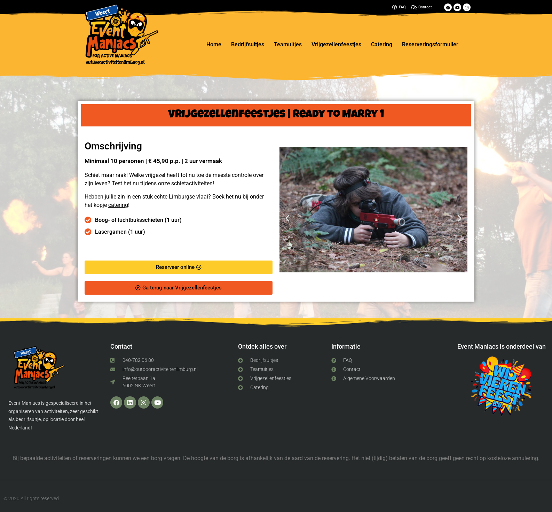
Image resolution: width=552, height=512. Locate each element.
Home (213, 44)
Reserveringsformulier (430, 44)
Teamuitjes (288, 44)
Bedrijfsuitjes (247, 44)
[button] (287, 218)
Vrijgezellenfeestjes (336, 44)
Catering (381, 44)
